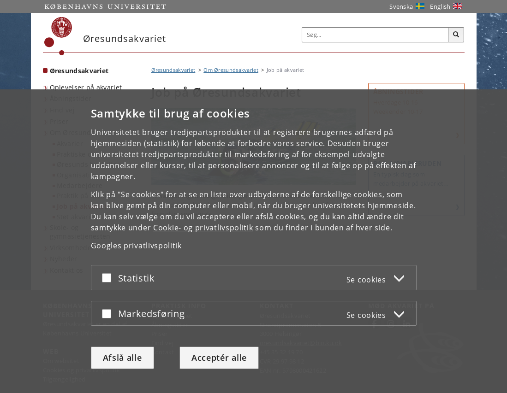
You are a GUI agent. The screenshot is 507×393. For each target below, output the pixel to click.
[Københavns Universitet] (58, 36)
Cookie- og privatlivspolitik (203, 228)
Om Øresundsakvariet (230, 69)
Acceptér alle (219, 357)
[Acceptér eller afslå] (109, 277)
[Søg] (456, 35)
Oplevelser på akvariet (86, 87)
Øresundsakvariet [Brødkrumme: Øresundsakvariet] (173, 69)
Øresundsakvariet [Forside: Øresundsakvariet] (79, 70)
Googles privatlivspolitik (136, 245)
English (440, 6)
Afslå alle (122, 357)
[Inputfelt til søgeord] (375, 34)
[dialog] (253, 241)
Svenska (401, 6)
